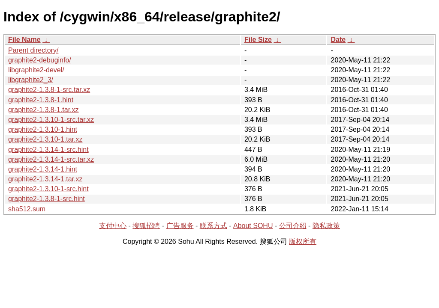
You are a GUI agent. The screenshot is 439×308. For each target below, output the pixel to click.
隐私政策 (326, 225)
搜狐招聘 (146, 225)
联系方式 (213, 225)
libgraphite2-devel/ (36, 70)
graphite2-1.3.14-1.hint (42, 169)
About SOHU (253, 225)
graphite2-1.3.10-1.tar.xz (45, 139)
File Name (24, 39)
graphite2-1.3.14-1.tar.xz (45, 179)
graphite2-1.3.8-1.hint (40, 100)
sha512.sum (26, 209)
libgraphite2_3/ (30, 79)
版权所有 (302, 241)
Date (338, 39)
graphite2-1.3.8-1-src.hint (46, 198)
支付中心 (112, 225)
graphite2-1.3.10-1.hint (42, 129)
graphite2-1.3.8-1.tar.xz (43, 109)
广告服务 (180, 225)
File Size (258, 39)
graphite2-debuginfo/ (39, 60)
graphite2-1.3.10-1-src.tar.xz (51, 119)
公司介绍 (293, 225)
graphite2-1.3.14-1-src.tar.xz (51, 159)
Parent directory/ (33, 50)
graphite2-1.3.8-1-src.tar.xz (49, 89)
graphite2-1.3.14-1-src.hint (48, 149)
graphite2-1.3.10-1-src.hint (48, 188)
